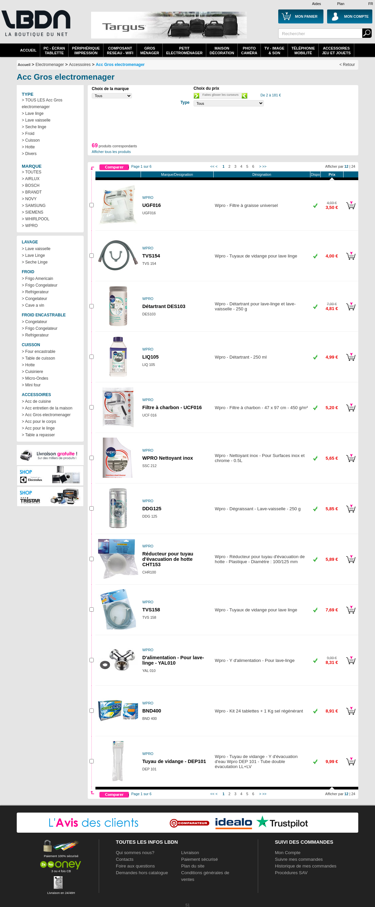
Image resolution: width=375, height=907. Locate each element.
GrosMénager (149, 50)
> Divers (29, 153)
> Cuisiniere (32, 371)
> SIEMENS (32, 212)
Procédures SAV (291, 872)
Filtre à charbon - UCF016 (172, 407)
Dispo (315, 174)
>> (264, 166)
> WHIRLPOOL (35, 219)
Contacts (125, 859)
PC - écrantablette (54, 50)
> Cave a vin (33, 305)
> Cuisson (31, 140)
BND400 (151, 710)
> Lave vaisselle (36, 120)
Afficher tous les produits (111, 152)
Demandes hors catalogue (142, 872)
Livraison (190, 852)
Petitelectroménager (184, 50)
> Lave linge (33, 113)
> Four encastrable (38, 351)
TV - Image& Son (274, 50)
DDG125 (151, 508)
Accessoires (80, 64)
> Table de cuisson (38, 358)
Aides (316, 4)
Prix (331, 174)
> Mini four (31, 385)
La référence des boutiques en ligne (35, 27)
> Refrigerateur (35, 292)
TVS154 (151, 255)
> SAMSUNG (34, 205)
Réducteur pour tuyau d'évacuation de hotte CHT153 (167, 559)
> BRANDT (32, 192)
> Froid (28, 133)
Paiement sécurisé (199, 859)
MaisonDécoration (222, 50)
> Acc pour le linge (38, 428)
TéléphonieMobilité (303, 50)
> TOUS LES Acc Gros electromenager (42, 103)
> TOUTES (32, 172)
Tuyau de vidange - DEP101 (174, 761)
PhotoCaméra (249, 50)
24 (353, 166)
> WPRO (30, 225)
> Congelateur (34, 298)
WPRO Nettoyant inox (167, 458)
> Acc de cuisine (36, 401)
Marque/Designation (177, 174)
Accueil (28, 50)
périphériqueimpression (86, 50)
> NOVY (29, 199)
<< (212, 166)
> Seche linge (34, 127)
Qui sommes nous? (135, 852)
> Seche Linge (35, 262)
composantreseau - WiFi (120, 50)
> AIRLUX (31, 178)
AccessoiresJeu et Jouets (336, 50)
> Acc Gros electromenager (46, 414)
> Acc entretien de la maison (47, 408)
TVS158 (151, 609)
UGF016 (151, 205)
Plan (340, 4)
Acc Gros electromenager (120, 64)
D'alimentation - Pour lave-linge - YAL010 (173, 660)
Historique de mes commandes (305, 865)
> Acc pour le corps (39, 421)
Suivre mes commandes (299, 859)
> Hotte (28, 147)
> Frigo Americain (37, 278)
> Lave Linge (33, 255)
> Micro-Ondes (35, 378)
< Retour (347, 64)
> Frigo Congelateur (39, 285)
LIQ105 (150, 357)
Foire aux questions (135, 865)
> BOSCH (31, 185)
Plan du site (193, 865)
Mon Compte (287, 852)
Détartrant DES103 (163, 306)
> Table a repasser (38, 435)
